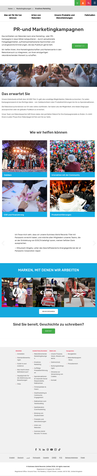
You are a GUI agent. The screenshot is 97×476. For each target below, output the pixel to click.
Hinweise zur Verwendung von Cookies (57, 376)
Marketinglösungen (23, 9)
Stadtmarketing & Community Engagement (40, 397)
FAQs (19, 386)
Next (94, 75)
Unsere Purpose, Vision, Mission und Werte (57, 358)
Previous (3, 75)
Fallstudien (90, 15)
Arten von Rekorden (36, 16)
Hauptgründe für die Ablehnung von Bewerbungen (24, 380)
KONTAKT (48, 332)
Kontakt (53, 382)
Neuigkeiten (72, 356)
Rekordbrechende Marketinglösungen (40, 358)
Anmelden (20, 356)
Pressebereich (73, 366)
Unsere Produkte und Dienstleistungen (64, 16)
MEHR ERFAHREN (48, 312)
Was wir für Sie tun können (13, 16)
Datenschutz (55, 364)
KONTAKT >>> (80, 46)
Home (10, 9)
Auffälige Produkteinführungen (41, 373)
